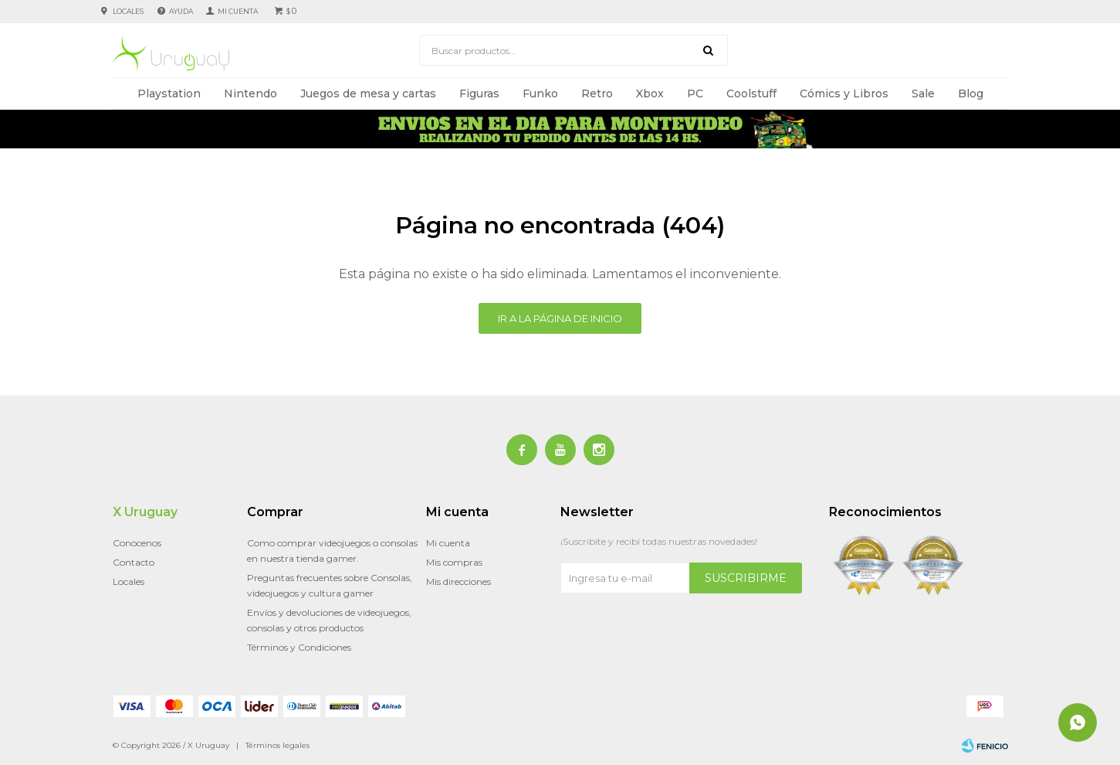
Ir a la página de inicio (560, 318)
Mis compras (454, 562)
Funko (540, 93)
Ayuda (181, 11)
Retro (597, 93)
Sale (923, 93)
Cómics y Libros (844, 93)
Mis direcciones (458, 581)
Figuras (479, 93)
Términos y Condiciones (299, 647)
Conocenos (137, 543)
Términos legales (277, 745)
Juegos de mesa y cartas (368, 93)
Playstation (169, 93)
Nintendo (250, 93)
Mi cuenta (448, 543)
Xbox (650, 93)
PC (695, 93)
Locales (128, 11)
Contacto (133, 562)
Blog (970, 93)
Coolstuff (751, 93)
